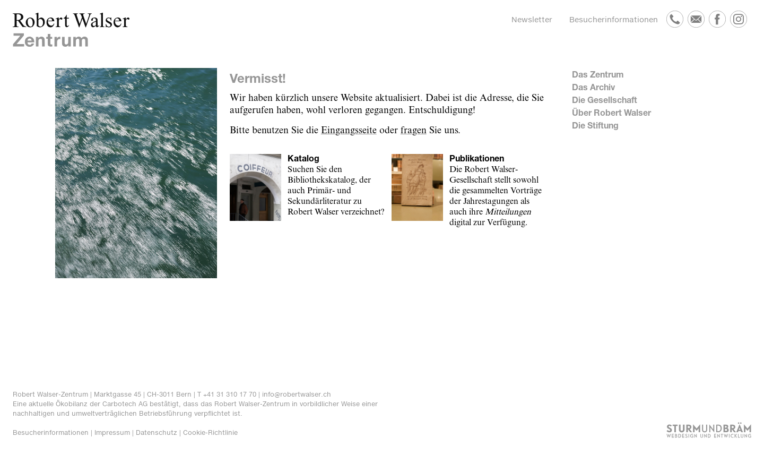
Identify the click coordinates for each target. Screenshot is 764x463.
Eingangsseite (349, 130)
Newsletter (531, 19)
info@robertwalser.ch (296, 394)
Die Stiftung (595, 125)
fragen (414, 130)
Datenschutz (156, 432)
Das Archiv (593, 87)
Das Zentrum (598, 74)
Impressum (112, 432)
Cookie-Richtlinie (210, 432)
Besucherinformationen (613, 19)
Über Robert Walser (611, 112)
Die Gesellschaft (604, 100)
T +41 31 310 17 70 (226, 394)
